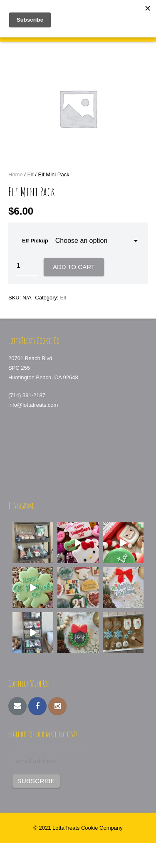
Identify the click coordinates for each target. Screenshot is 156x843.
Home (15, 174)
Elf (30, 174)
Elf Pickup (35, 240)
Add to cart (74, 266)
